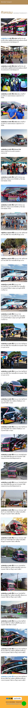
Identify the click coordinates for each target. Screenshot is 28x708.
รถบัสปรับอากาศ (5, 38)
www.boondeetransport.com (14, 704)
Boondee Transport (6, 2)
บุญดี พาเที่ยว (17, 698)
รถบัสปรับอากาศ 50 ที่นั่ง (7, 676)
